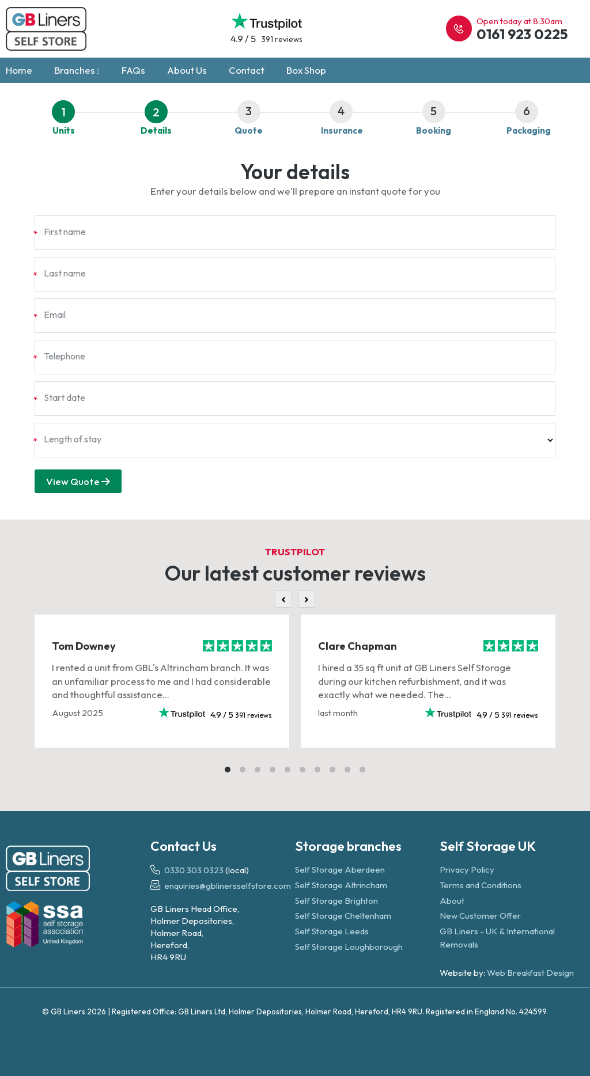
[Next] (306, 599)
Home (19, 70)
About (452, 900)
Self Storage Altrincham (341, 885)
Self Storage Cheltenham (343, 916)
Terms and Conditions (480, 885)
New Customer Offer (480, 916)
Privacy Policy (467, 870)
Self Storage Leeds (332, 931)
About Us (187, 70)
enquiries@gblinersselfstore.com (227, 886)
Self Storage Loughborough (349, 946)
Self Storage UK (488, 846)
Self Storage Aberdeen (340, 870)
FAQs (133, 70)
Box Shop (306, 70)
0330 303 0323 (194, 870)
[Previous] (283, 599)
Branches (77, 70)
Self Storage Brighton (336, 900)
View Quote (78, 481)
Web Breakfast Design (530, 973)
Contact (246, 70)
